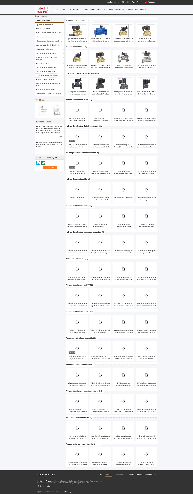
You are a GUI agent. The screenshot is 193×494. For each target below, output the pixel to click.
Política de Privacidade (46, 481)
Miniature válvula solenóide (45, 79)
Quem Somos (120, 475)
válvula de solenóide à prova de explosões (46, 58)
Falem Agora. (137, 2)
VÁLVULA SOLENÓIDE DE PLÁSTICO (49, 33)
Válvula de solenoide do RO (45, 71)
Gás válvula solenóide (43, 63)
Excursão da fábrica (93, 10)
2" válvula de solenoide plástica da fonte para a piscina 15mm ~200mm (146, 226)
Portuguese (153, 2)
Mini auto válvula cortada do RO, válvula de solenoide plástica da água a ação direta (146, 332)
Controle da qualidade (114, 10)
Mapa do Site (150, 475)
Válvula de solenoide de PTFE (46, 67)
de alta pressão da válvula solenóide (48, 45)
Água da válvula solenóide (45, 25)
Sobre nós (77, 10)
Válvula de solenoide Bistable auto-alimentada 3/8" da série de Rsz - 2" (100, 359)
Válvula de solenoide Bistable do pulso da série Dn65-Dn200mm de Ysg (77, 359)
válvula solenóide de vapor (45, 37)
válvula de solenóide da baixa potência (49, 41)
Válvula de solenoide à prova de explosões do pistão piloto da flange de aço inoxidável (100, 253)
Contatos (139, 475)
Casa (56, 10)
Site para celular (44, 486)
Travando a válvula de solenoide (46, 75)
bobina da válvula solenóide (45, 90)
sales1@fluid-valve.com (146, 484)
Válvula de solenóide (43, 29)
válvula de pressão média (44, 49)
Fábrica (131, 475)
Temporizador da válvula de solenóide (48, 94)
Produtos (65, 10)
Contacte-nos (132, 10)
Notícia (143, 10)
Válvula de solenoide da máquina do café (48, 84)
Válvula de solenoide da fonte (46, 53)
